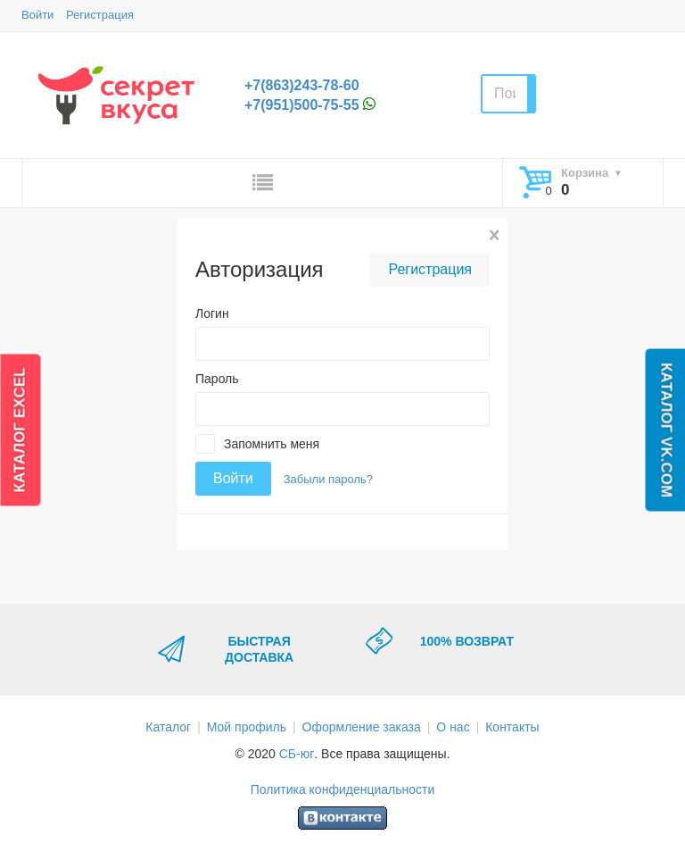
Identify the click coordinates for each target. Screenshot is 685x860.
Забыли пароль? (328, 479)
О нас (452, 727)
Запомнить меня (271, 444)
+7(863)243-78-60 (301, 85)
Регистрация (100, 14)
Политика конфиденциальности (343, 789)
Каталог (168, 727)
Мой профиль (246, 727)
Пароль (217, 379)
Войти (37, 14)
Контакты (512, 727)
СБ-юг (297, 754)
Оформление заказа (361, 727)
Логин (212, 313)
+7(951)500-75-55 (301, 105)
